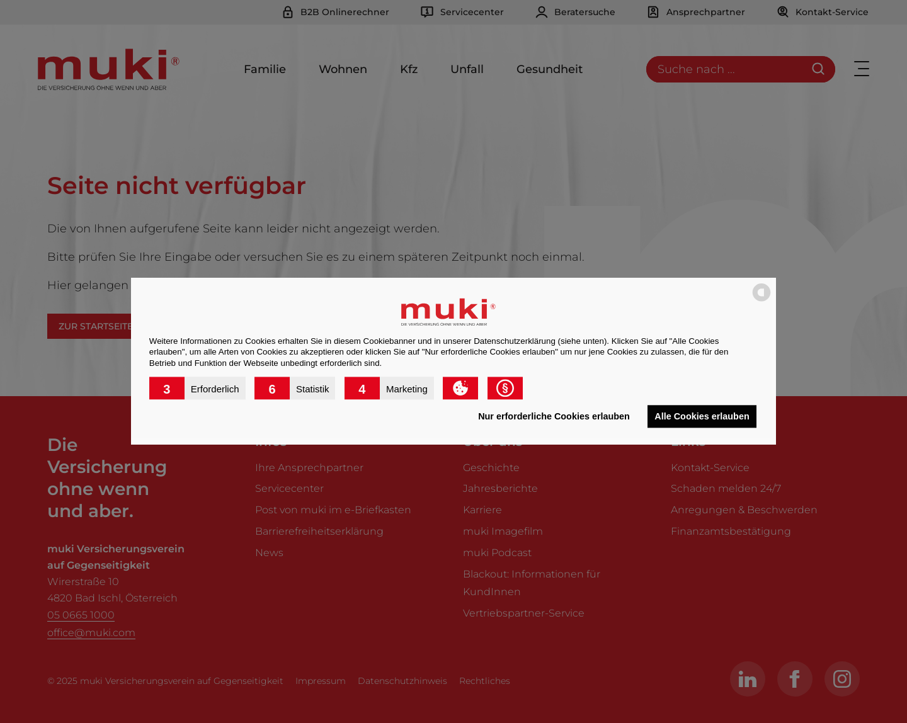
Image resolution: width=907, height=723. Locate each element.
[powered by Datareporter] (761, 300)
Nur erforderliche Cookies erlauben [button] (554, 416)
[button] (197, 388)
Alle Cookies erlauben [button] (701, 416)
